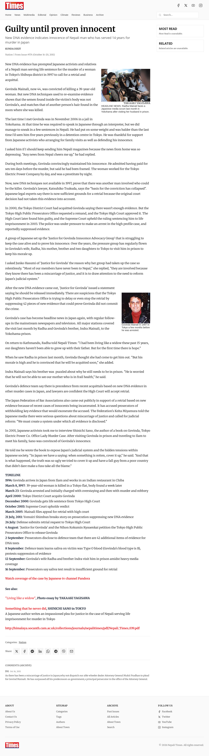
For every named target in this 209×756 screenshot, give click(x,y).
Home (8, 15)
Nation (22, 642)
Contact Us (11, 716)
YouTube (165, 722)
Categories (62, 711)
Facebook (165, 711)
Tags (59, 716)
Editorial (42, 15)
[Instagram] (201, 5)
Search (110, 727)
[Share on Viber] (63, 651)
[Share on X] (16, 651)
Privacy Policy (13, 722)
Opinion (53, 15)
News (17, 15)
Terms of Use (12, 727)
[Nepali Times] (12, 745)
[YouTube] (193, 5)
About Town (63, 727)
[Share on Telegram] (56, 651)
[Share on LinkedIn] (40, 651)
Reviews (76, 15)
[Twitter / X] (186, 5)
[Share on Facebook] (24, 651)
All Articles (113, 716)
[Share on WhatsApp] (48, 651)
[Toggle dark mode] (202, 15)
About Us (10, 711)
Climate (64, 15)
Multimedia (29, 15)
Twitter (164, 716)
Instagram (165, 727)
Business (88, 15)
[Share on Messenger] (32, 651)
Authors (60, 722)
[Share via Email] (71, 651)
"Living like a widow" (20, 598)
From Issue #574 (35, 54)
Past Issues (113, 711)
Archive (100, 15)
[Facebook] (178, 5)
